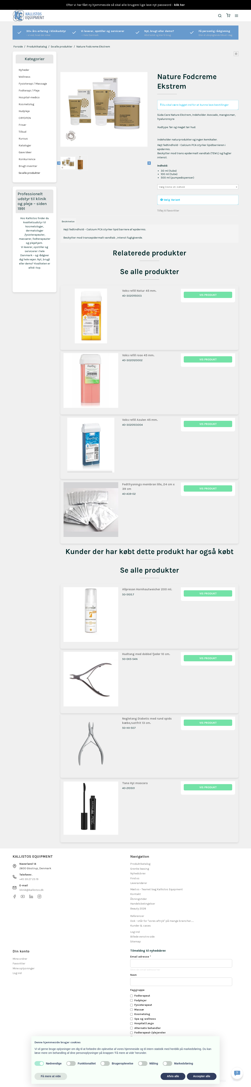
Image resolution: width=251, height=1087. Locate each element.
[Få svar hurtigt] (237, 1073)
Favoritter (19, 963)
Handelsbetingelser (142, 903)
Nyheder (24, 70)
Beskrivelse (68, 221)
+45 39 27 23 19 (28, 879)
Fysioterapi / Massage (33, 83)
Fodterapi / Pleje (29, 90)
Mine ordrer (20, 958)
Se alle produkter (29, 173)
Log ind (17, 973)
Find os (134, 878)
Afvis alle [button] (173, 1076)
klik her (179, 5)
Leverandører (138, 883)
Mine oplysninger (24, 968)
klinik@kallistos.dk (31, 890)
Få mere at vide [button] (51, 1076)
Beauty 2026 (138, 908)
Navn (133, 975)
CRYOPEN (25, 118)
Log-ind (135, 932)
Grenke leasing (139, 868)
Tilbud (22, 131)
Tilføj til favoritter (168, 210)
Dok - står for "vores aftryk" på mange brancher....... (162, 921)
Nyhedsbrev (138, 873)
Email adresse (140, 956)
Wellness (24, 76)
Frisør (22, 125)
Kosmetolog (26, 104)
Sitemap (135, 941)
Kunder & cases (140, 925)
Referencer (137, 916)
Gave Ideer (25, 152)
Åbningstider (138, 899)
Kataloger (25, 145)
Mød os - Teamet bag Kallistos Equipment (156, 889)
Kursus (23, 138)
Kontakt (135, 894)
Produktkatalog (140, 864)
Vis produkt (208, 295)
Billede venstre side (142, 936)
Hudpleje (24, 111)
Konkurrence (27, 159)
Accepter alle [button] (201, 1076)
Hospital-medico (29, 97)
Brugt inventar (28, 166)
